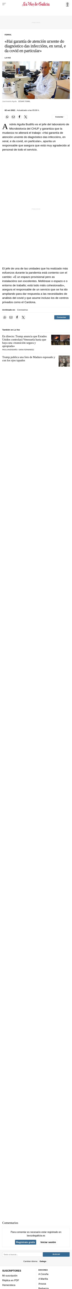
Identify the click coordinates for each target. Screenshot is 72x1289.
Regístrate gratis (25, 1242)
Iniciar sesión (48, 1242)
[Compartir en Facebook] (19, 117)
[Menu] (4, 4)
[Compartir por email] (13, 117)
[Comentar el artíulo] (60, 117)
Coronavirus (22, 310)
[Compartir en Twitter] (25, 117)
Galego (43, 1261)
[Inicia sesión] (67, 4)
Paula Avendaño (9, 350)
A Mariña (43, 1278)
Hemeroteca (8, 1285)
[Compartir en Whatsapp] (7, 117)
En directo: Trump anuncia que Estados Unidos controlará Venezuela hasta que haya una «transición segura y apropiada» (24, 341)
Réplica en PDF (10, 1280)
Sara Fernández (26, 350)
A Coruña (43, 1274)
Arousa (42, 1283)
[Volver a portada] (36, 4)
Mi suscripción (9, 1275)
